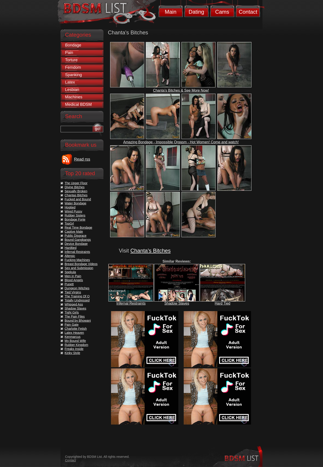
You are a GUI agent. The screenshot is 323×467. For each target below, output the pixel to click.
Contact (248, 12)
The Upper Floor (76, 183)
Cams (222, 12)
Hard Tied (222, 303)
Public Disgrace (75, 235)
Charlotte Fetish (76, 328)
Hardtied (70, 248)
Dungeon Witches (77, 288)
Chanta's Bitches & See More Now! (181, 90)
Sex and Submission (79, 268)
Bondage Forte (75, 219)
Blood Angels (74, 280)
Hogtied (70, 207)
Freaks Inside (74, 349)
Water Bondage (75, 203)
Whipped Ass (74, 304)
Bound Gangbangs (78, 239)
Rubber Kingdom (76, 345)
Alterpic (70, 256)
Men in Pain (73, 276)
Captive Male (74, 231)
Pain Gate (72, 324)
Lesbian (72, 89)
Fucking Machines (77, 260)
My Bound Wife (75, 341)
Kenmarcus (73, 337)
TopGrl (69, 223)
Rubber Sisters (75, 215)
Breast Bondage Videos (81, 264)
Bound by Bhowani (78, 320)
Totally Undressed (77, 300)
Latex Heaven (74, 332)
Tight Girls (72, 312)
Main (170, 12)
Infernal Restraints (131, 303)
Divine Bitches (75, 187)
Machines (73, 97)
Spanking (73, 75)
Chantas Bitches (76, 195)
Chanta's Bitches (150, 251)
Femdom (73, 67)
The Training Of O (77, 296)
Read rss (82, 159)
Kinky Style (72, 353)
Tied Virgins (73, 292)
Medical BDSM (78, 104)
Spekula (70, 272)
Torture (71, 60)
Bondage (73, 45)
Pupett (69, 284)
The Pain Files (75, 316)
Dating (196, 12)
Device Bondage (76, 244)
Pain (69, 52)
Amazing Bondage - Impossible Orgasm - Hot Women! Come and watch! (181, 142)
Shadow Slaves (176, 303)
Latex (70, 82)
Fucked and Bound (78, 199)
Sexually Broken (76, 191)
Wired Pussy (73, 211)
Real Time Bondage (78, 227)
